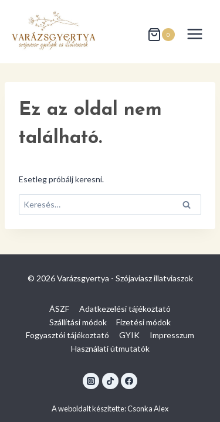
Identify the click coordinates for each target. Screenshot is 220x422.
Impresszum (172, 335)
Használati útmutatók (110, 348)
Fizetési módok (143, 322)
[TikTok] (110, 381)
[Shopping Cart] (161, 34)
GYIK (129, 335)
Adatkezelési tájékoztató (125, 309)
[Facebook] (129, 381)
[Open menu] (194, 34)
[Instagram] (91, 381)
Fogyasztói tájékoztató (67, 335)
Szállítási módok (78, 322)
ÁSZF (59, 309)
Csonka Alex (147, 408)
